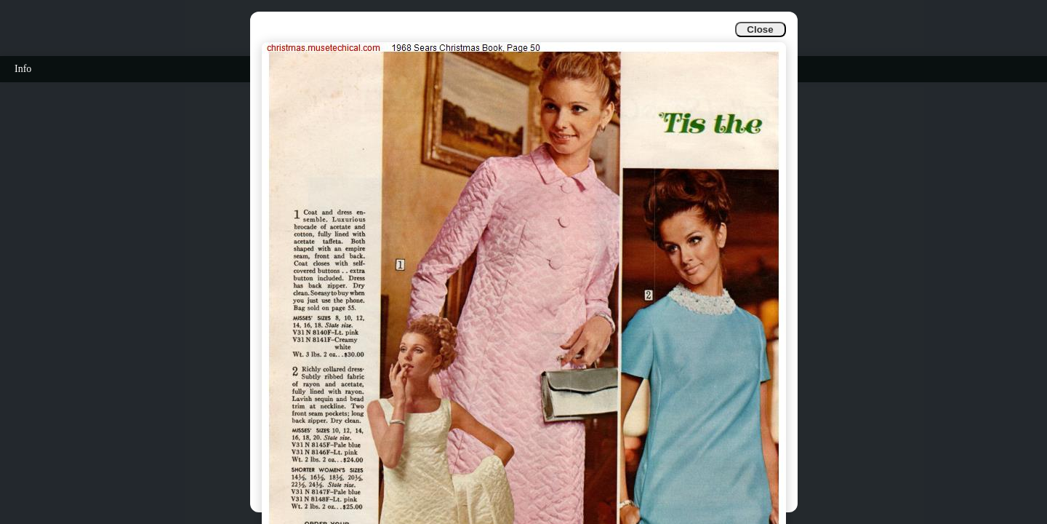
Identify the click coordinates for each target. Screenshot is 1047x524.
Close (760, 29)
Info (23, 68)
